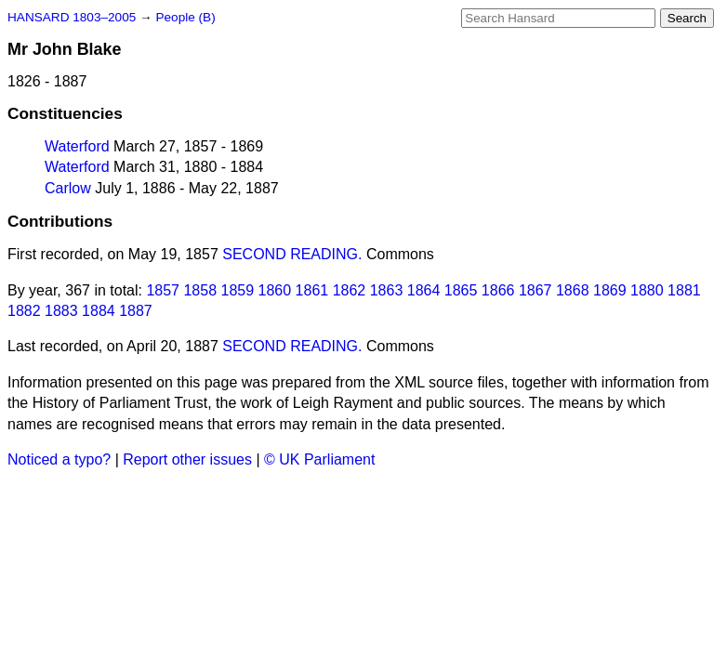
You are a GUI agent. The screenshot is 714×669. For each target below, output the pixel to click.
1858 (200, 290)
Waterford (77, 146)
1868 (572, 290)
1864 (424, 290)
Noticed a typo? (59, 459)
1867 (535, 290)
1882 (24, 311)
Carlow (68, 188)
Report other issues (187, 459)
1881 (684, 290)
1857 (162, 290)
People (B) (185, 17)
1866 (498, 290)
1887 (135, 311)
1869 (610, 290)
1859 (238, 290)
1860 (275, 290)
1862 (349, 290)
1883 (61, 311)
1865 (461, 290)
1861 (312, 290)
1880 (647, 290)
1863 (386, 290)
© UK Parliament (319, 459)
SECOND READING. (292, 254)
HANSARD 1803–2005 (71, 17)
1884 (98, 311)
